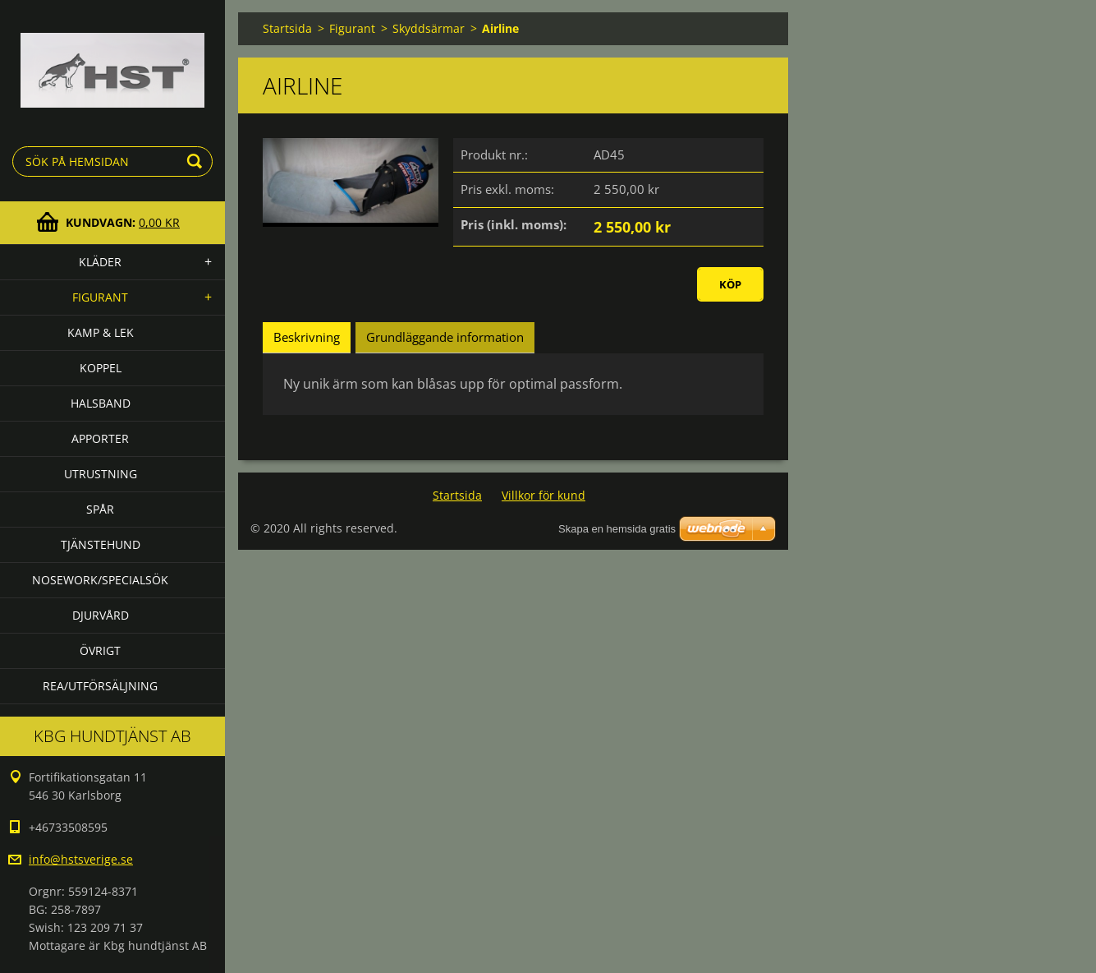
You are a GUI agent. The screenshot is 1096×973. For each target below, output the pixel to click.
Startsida (287, 28)
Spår (100, 509)
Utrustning (100, 474)
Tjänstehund (100, 544)
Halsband (101, 403)
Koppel (101, 368)
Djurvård (100, 615)
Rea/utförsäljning (100, 686)
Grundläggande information (445, 337)
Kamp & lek (100, 332)
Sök (197, 161)
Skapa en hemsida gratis (617, 529)
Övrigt (100, 650)
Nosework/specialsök (100, 580)
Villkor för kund (543, 495)
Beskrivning (306, 337)
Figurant (100, 297)
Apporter (100, 438)
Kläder (100, 262)
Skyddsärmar (428, 28)
